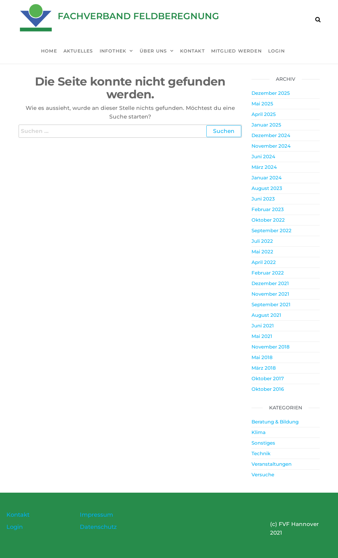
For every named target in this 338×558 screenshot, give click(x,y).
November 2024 (271, 146)
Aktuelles (78, 51)
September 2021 (271, 304)
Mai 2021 (261, 336)
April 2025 (263, 114)
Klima (258, 432)
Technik (260, 453)
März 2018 (263, 368)
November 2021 (270, 294)
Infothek (113, 51)
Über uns (153, 51)
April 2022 (263, 262)
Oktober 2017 (267, 378)
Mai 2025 (262, 104)
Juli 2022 (262, 241)
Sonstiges (263, 443)
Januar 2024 (266, 178)
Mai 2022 (262, 252)
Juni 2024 (263, 156)
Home (49, 51)
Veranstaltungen (271, 464)
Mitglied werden (236, 51)
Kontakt (192, 51)
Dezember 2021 (270, 283)
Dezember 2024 (270, 135)
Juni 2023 (263, 199)
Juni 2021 (262, 326)
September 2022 (271, 230)
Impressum (96, 514)
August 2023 (266, 188)
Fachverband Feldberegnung (138, 16)
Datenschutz (98, 526)
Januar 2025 (266, 125)
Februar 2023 (267, 209)
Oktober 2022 (268, 220)
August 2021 (266, 315)
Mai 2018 (262, 357)
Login (276, 51)
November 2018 (270, 347)
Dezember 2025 (270, 93)
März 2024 (264, 167)
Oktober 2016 (267, 389)
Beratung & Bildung (275, 422)
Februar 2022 (267, 273)
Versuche (262, 475)
